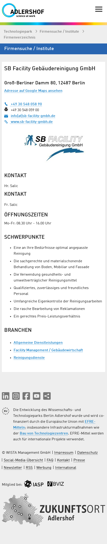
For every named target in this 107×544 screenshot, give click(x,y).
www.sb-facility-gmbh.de (28, 122)
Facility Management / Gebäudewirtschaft (48, 350)
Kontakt (63, 460)
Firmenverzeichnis (19, 37)
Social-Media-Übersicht (23, 460)
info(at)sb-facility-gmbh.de (33, 116)
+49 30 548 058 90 (23, 104)
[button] (5, 396)
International (65, 468)
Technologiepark (18, 32)
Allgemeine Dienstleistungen (38, 343)
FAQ (50, 460)
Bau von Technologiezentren (44, 433)
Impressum (63, 453)
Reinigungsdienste (29, 358)
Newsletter (13, 468)
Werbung (43, 468)
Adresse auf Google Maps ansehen (33, 91)
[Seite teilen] (47, 396)
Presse (79, 460)
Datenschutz (87, 453)
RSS (29, 468)
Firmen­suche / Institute (60, 32)
